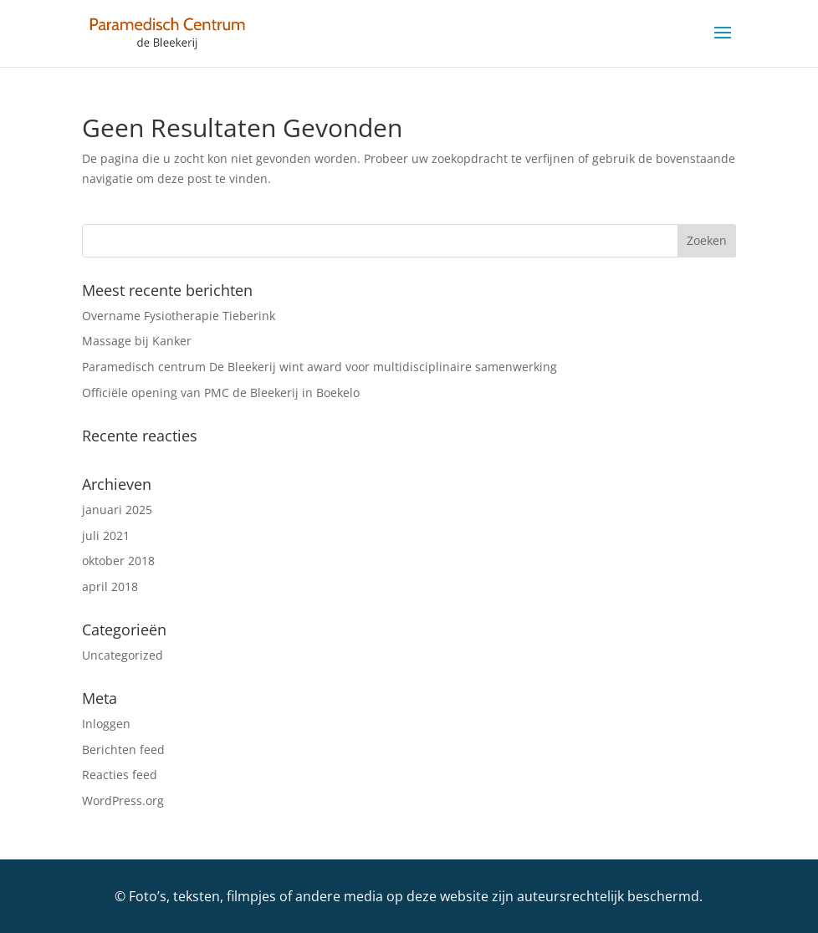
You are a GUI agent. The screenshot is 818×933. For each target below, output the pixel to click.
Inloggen (106, 724)
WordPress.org (123, 800)
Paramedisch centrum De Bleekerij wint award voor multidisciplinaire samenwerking (319, 367)
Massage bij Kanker (137, 341)
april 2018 (110, 586)
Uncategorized (122, 655)
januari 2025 (117, 509)
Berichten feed (123, 749)
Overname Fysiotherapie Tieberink (178, 316)
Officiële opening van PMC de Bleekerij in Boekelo (221, 392)
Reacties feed (119, 775)
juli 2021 (106, 535)
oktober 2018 (118, 560)
